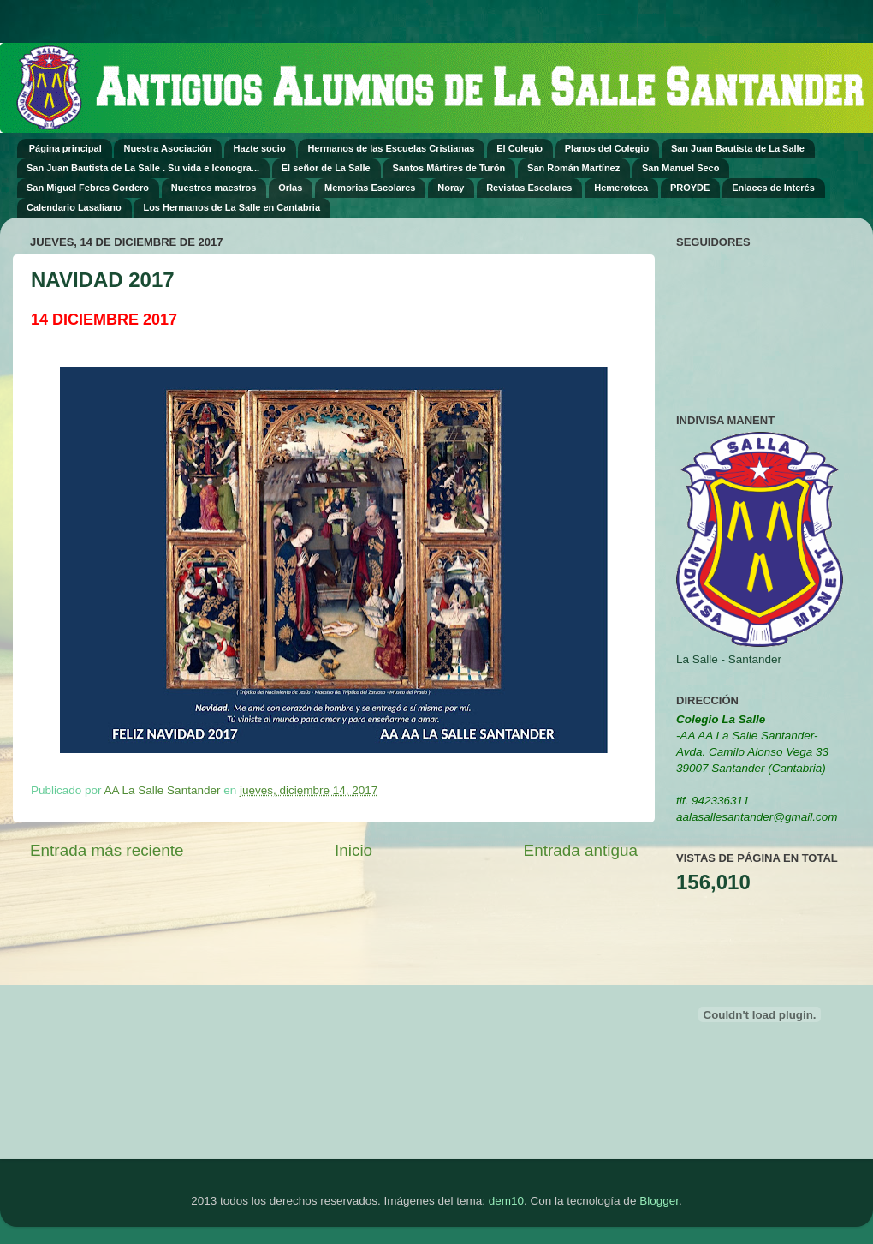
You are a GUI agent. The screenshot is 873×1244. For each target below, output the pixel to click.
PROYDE (690, 187)
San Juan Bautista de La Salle (738, 148)
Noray (450, 187)
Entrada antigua (581, 850)
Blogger (659, 1200)
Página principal (65, 148)
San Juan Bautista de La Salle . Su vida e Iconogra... (143, 168)
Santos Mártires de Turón (448, 168)
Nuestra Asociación (167, 148)
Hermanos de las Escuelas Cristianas (390, 148)
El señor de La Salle (326, 168)
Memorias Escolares (369, 187)
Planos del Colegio (607, 148)
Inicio (353, 850)
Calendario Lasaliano (74, 207)
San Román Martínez (573, 168)
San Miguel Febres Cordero (88, 187)
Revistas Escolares (529, 187)
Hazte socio (260, 148)
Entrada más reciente (107, 850)
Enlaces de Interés (773, 187)
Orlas (290, 187)
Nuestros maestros (214, 187)
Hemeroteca (621, 187)
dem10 (506, 1200)
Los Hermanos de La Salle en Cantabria (231, 207)
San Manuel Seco (680, 168)
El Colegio (519, 148)
